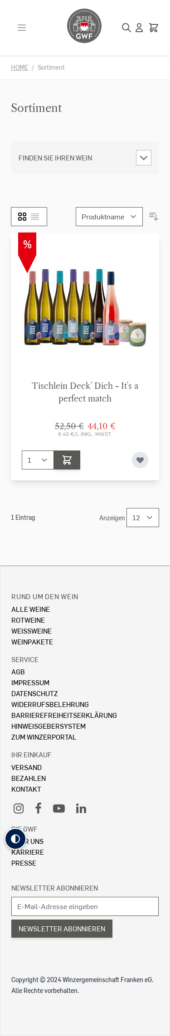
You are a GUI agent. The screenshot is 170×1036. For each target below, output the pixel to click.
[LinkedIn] (81, 808)
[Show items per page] (142, 517)
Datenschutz (34, 693)
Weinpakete (32, 641)
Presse (23, 862)
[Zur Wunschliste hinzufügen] (140, 460)
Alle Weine (30, 609)
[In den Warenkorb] (67, 460)
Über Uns (27, 841)
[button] (15, 839)
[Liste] (34, 216)
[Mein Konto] (139, 27)
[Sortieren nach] (109, 216)
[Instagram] (18, 808)
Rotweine (28, 620)
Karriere (27, 852)
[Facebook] (38, 808)
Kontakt (26, 789)
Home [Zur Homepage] (19, 67)
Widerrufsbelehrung (50, 704)
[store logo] (84, 25)
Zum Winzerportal (44, 736)
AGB (18, 671)
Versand (26, 767)
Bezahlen (28, 778)
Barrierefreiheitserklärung (64, 715)
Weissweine (31, 630)
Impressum (30, 682)
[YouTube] (59, 808)
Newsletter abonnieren (54, 887)
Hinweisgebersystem (48, 726)
